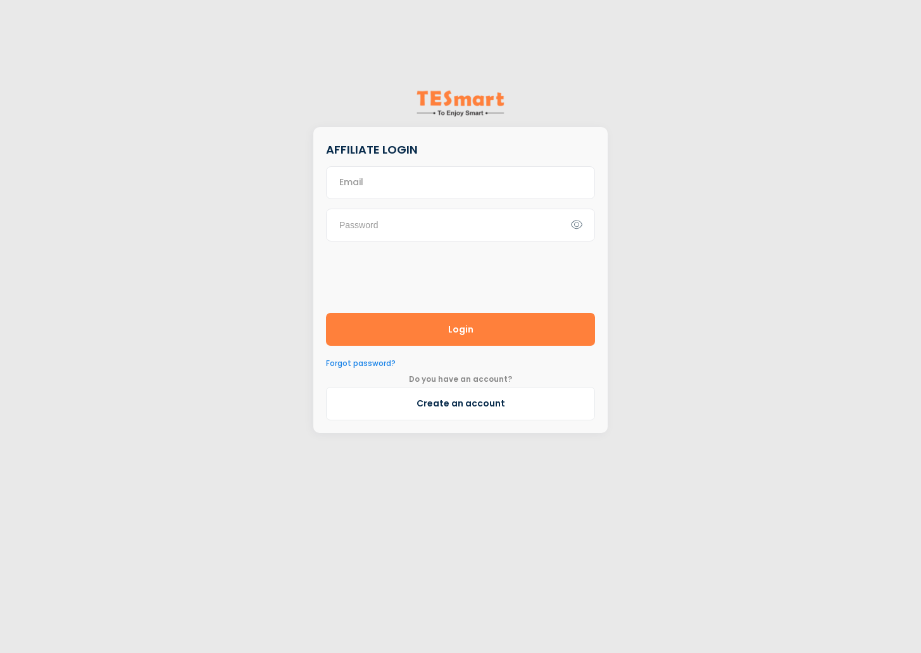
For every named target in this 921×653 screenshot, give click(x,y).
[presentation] (422, 275)
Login (460, 329)
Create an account (461, 403)
